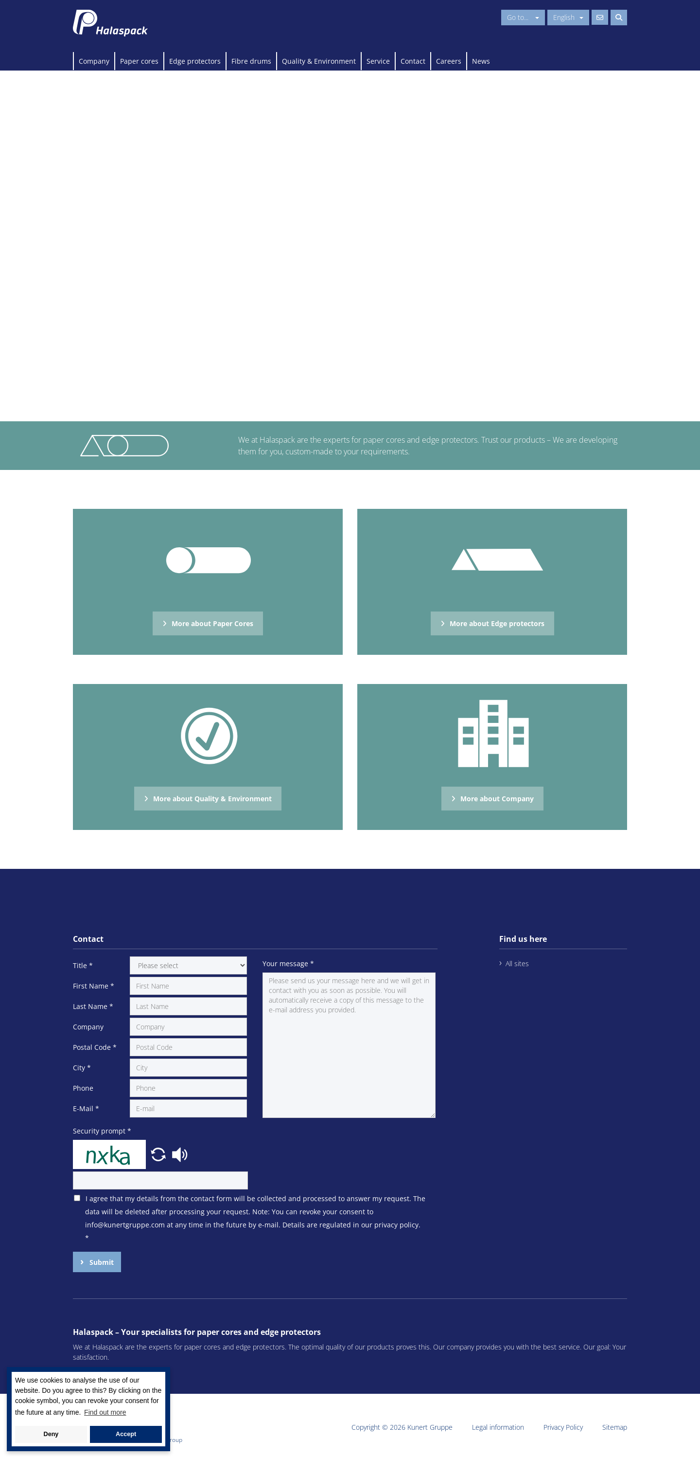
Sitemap (614, 1427)
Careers (448, 61)
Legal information (498, 1427)
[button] (159, 1153)
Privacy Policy (563, 1427)
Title (83, 965)
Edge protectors (195, 61)
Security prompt (102, 1130)
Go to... (523, 17)
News (481, 61)
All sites (517, 963)
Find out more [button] (105, 1412)
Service (378, 61)
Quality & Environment (319, 61)
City (82, 1067)
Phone (83, 1088)
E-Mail (86, 1108)
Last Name (93, 1006)
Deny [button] (51, 1434)
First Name (93, 985)
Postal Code (95, 1047)
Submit (101, 1262)
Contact (413, 61)
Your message (288, 963)
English (568, 17)
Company (94, 61)
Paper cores (139, 61)
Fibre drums (251, 61)
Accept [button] (126, 1434)
